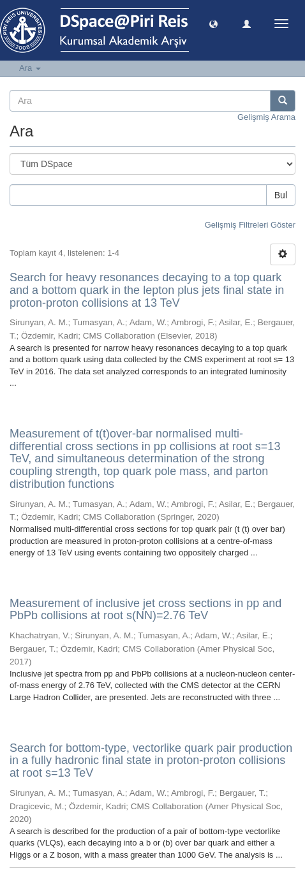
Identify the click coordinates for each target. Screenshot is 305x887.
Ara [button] (30, 68)
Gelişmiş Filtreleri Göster (250, 225)
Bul (280, 195)
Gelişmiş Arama (266, 117)
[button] (213, 23)
